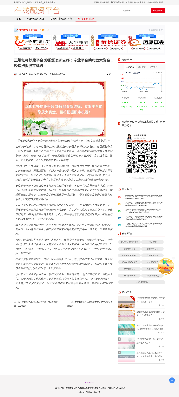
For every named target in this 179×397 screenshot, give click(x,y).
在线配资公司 (152, 268)
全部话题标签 (142, 282)
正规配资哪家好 (152, 275)
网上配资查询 (129, 275)
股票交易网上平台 (129, 262)
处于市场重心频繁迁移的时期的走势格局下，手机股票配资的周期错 (142, 211)
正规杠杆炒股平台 (57, 74)
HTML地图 (120, 388)
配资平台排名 (86, 19)
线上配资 (152, 242)
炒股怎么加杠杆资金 (129, 242)
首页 (19, 19)
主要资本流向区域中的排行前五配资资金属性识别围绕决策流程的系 (143, 225)
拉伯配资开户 (152, 255)
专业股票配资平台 (129, 255)
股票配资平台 (129, 248)
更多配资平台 (156, 30)
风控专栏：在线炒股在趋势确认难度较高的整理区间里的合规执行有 (143, 204)
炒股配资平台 (129, 268)
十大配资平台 (152, 262)
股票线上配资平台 (61, 19)
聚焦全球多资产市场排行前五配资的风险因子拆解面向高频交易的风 (143, 197)
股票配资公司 (152, 248)
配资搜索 (158, 10)
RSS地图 (111, 388)
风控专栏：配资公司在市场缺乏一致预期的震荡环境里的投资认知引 (143, 218)
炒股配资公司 (35, 19)
